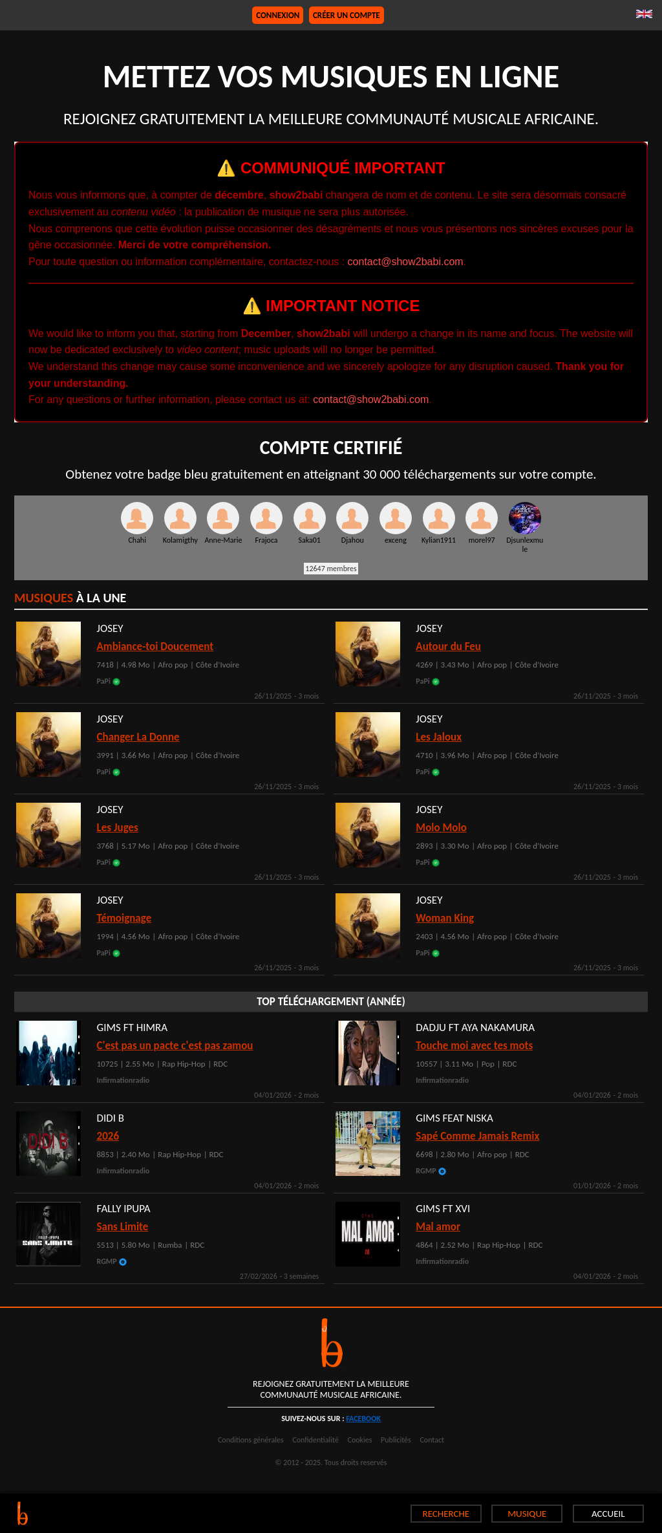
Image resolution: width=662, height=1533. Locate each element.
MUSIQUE (526, 1513)
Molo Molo (441, 827)
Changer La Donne (138, 737)
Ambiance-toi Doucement (155, 646)
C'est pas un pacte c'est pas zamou (175, 1045)
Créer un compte (346, 15)
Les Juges (117, 827)
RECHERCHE (446, 1513)
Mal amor (438, 1227)
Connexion (277, 15)
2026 (108, 1136)
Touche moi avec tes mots (474, 1045)
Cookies (360, 1439)
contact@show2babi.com (406, 261)
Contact (432, 1439)
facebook (363, 1418)
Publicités (396, 1439)
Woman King (445, 918)
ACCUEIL (608, 1513)
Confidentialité (315, 1439)
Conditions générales (251, 1439)
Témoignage (124, 918)
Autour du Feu (448, 646)
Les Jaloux (439, 737)
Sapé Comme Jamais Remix (477, 1136)
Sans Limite (123, 1227)
